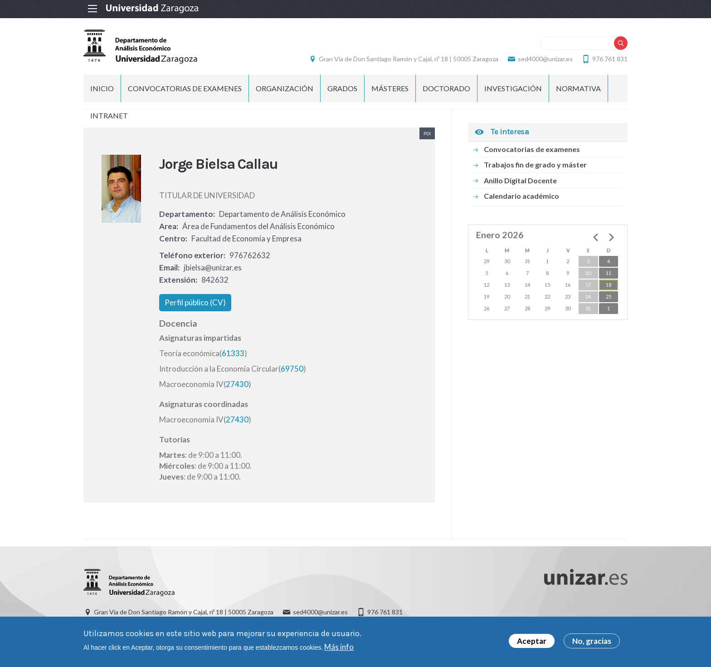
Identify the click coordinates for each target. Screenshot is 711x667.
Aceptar (531, 643)
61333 (233, 353)
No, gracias (591, 643)
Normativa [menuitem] (578, 88)
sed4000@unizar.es (545, 59)
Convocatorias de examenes (532, 149)
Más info (339, 649)
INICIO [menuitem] (102, 88)
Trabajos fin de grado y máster (535, 164)
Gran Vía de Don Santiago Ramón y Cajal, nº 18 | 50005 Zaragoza (408, 59)
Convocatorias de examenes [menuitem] (185, 88)
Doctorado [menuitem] (446, 88)
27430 (237, 384)
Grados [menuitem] (342, 88)
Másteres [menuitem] (390, 88)
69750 (292, 368)
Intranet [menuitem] (109, 115)
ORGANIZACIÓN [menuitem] (284, 88)
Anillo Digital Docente (520, 180)
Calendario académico (521, 195)
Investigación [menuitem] (513, 88)
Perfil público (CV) (195, 302)
